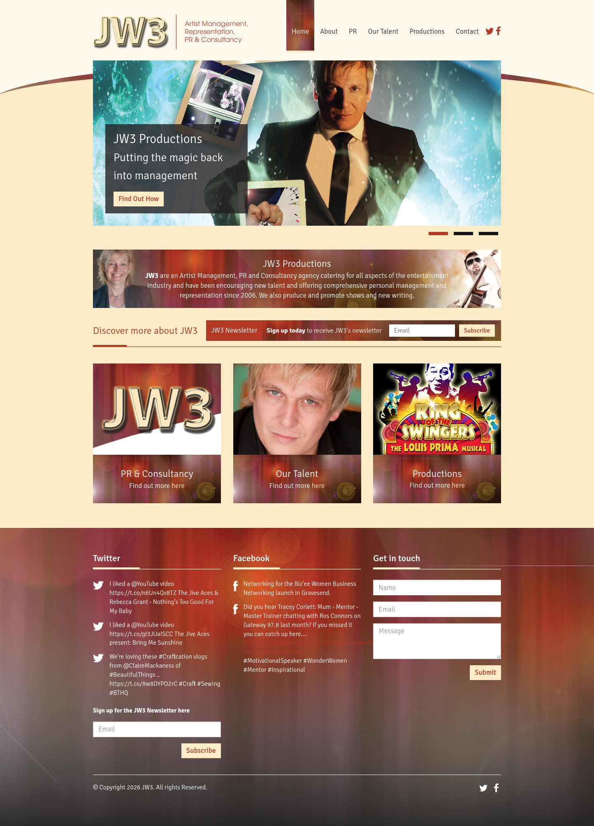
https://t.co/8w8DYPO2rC (143, 683)
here (178, 485)
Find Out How (138, 198)
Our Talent (383, 31)
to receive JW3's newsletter (324, 330)
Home (300, 31)
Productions (427, 31)
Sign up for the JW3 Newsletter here (141, 710)
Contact (467, 31)
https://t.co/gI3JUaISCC (141, 634)
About (329, 31)
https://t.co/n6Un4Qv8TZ (142, 593)
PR (353, 31)
